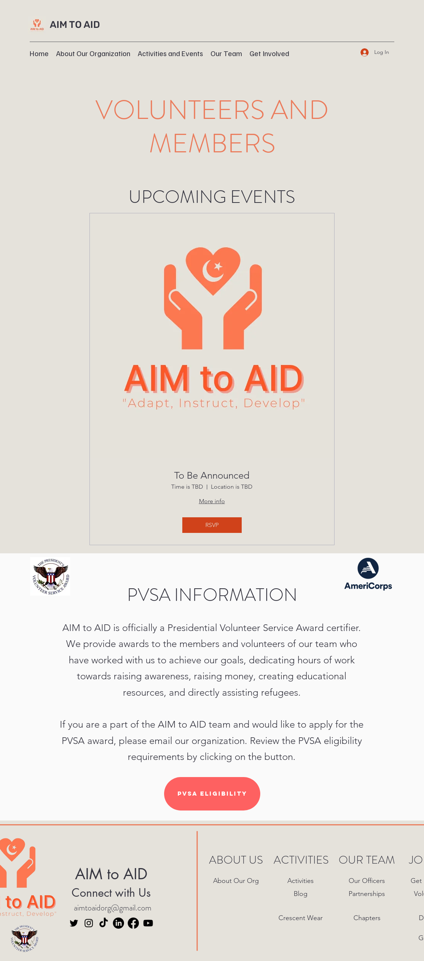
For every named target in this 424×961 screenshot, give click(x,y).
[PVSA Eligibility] (212, 793)
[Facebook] (133, 923)
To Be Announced (211, 475)
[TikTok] (103, 923)
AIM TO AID (75, 24)
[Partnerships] (367, 894)
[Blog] (301, 894)
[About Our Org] (236, 881)
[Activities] (301, 881)
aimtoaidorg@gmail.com (112, 907)
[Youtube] (148, 923)
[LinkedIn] (118, 923)
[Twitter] (73, 923)
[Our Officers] (367, 881)
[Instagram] (88, 923)
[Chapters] (367, 918)
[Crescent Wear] (301, 918)
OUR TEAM (367, 860)
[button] (170, 52)
